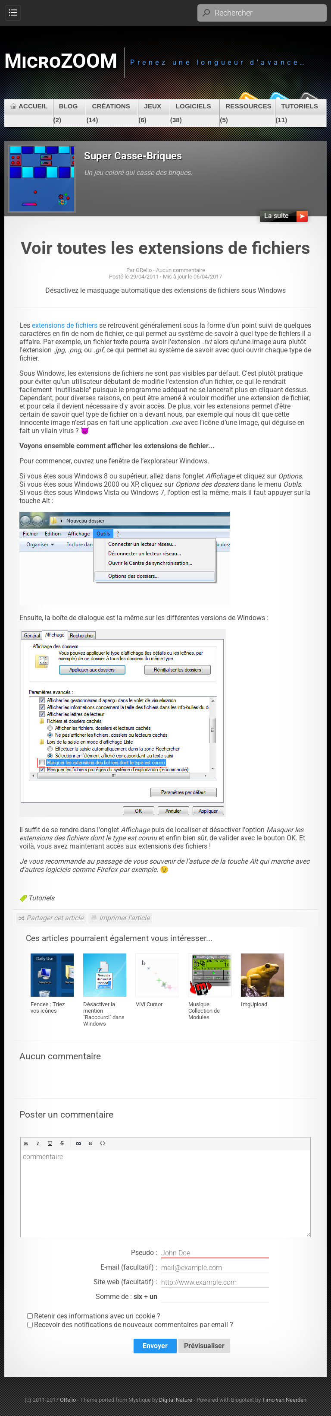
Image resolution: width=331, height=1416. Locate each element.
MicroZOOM (60, 61)
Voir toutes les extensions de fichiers (165, 248)
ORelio (68, 1400)
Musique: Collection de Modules (204, 1010)
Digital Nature (175, 1400)
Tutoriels (41, 898)
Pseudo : (200, 1253)
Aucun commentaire (180, 270)
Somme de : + (182, 1297)
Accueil (33, 106)
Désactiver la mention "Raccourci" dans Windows (104, 1014)
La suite (276, 216)
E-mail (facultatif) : (184, 1268)
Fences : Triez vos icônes (48, 1007)
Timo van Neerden (284, 1400)
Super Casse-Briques (133, 156)
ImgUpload (254, 1004)
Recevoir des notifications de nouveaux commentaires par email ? (133, 1325)
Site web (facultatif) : (181, 1282)
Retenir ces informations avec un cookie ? (97, 1316)
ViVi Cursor (149, 1004)
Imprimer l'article (124, 918)
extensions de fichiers (64, 325)
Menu (13, 13)
